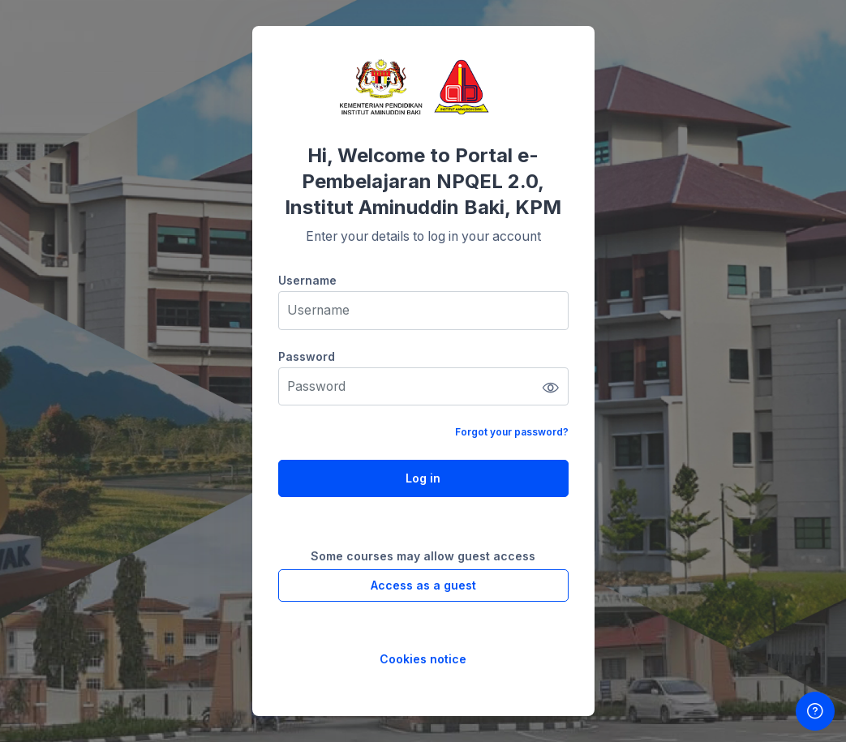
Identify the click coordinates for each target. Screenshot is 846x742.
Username (307, 280)
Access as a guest (423, 585)
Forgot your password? (512, 432)
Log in (423, 478)
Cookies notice (423, 659)
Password (306, 356)
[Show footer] (815, 711)
